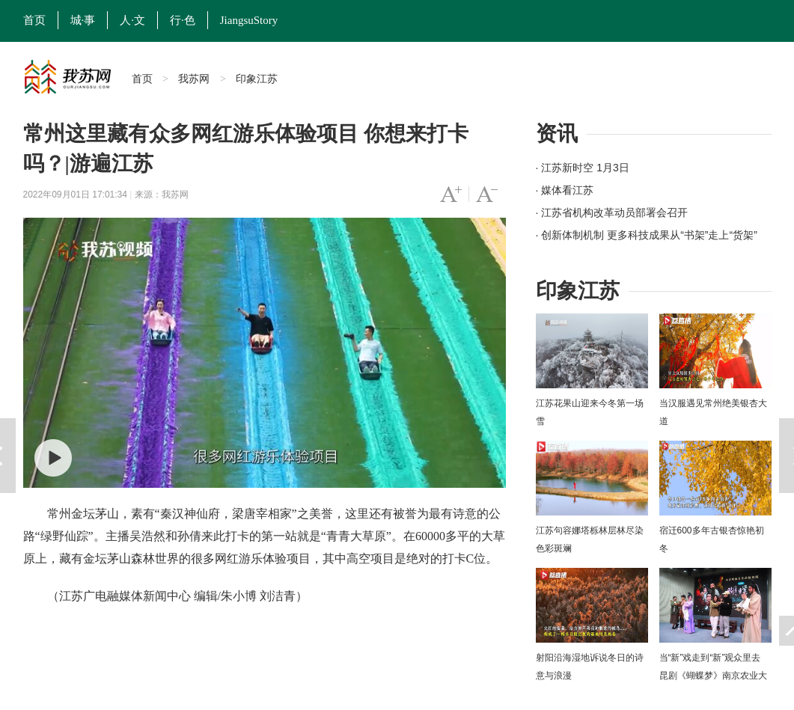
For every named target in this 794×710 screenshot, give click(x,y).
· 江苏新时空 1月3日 (582, 168)
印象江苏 (257, 79)
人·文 (132, 20)
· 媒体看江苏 (565, 190)
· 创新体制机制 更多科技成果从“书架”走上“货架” (646, 235)
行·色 (182, 20)
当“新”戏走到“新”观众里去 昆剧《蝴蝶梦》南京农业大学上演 (713, 675)
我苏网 (194, 79)
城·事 (83, 20)
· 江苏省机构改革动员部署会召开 (612, 212)
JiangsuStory (249, 20)
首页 (34, 20)
